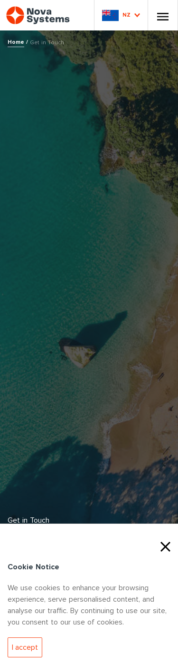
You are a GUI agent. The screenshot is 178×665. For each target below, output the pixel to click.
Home (16, 42)
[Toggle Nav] (163, 15)
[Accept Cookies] (25, 647)
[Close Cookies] (165, 545)
